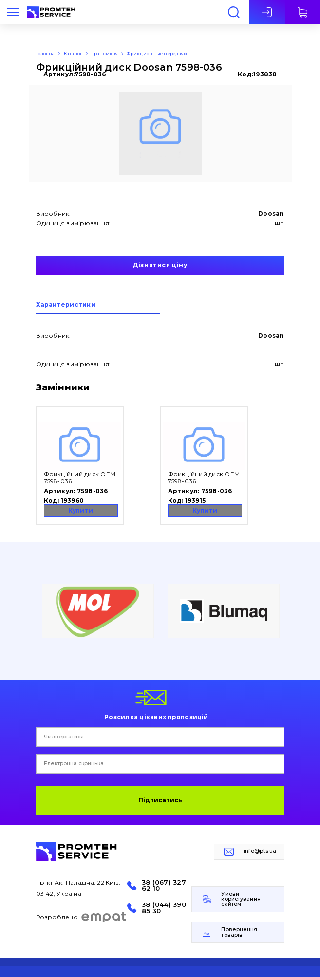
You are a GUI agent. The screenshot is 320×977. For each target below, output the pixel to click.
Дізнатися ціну (159, 265)
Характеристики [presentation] (65, 305)
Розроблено (81, 917)
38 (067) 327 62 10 (164, 885)
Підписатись (160, 800)
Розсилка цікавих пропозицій (156, 716)
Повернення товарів (239, 932)
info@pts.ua (260, 851)
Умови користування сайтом (240, 899)
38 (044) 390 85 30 (164, 908)
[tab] (98, 308)
